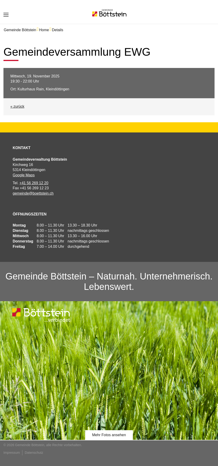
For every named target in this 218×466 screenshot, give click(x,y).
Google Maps (24, 175)
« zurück (17, 106)
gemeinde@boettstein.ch (33, 193)
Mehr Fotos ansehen (109, 435)
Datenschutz (34, 452)
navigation (6, 14)
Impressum (11, 452)
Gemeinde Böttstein (20, 30)
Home (44, 30)
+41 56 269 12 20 (33, 183)
